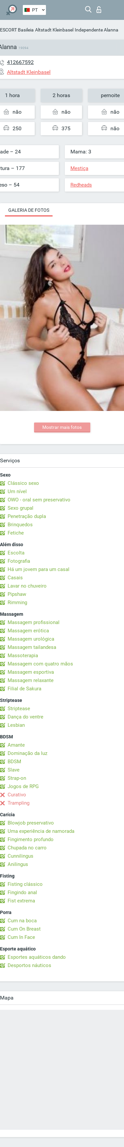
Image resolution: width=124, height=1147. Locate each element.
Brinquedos (20, 525)
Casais (15, 578)
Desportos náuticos (29, 965)
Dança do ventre (25, 717)
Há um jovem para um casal (38, 569)
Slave (14, 770)
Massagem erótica (28, 631)
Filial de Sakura (24, 689)
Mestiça (79, 168)
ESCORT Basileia (17, 29)
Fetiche (16, 533)
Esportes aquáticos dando (37, 957)
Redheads (81, 185)
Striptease (19, 709)
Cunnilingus (20, 856)
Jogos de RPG (23, 786)
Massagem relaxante (31, 680)
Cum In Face (21, 937)
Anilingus (18, 864)
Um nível (17, 491)
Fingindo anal (22, 892)
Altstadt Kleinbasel (54, 29)
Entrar (99, 9)
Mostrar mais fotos (62, 427)
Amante (16, 745)
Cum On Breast (24, 929)
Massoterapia (23, 656)
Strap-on (17, 778)
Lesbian (16, 725)
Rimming (17, 602)
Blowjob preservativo (31, 823)
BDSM (14, 762)
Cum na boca (22, 921)
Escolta (16, 553)
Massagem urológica (31, 639)
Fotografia (19, 561)
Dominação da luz (27, 753)
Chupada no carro (27, 848)
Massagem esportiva (31, 672)
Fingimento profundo (31, 839)
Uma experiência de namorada (41, 831)
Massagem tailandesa (32, 647)
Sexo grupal (20, 508)
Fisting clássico (25, 884)
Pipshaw (17, 594)
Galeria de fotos (28, 210)
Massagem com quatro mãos (40, 664)
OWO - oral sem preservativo (39, 500)
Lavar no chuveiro (27, 586)
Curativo (17, 795)
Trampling (18, 803)
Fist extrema (21, 901)
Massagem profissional (34, 622)
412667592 (20, 62)
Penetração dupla (27, 516)
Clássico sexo (23, 483)
